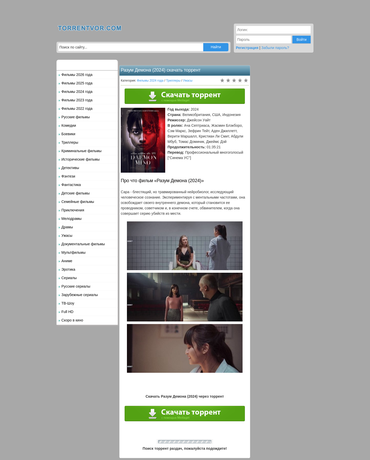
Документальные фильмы (83, 244)
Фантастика (71, 185)
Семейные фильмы (77, 202)
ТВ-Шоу (67, 303)
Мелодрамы (71, 219)
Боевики (68, 134)
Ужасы (66, 235)
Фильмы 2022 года (76, 108)
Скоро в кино (72, 320)
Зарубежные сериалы (79, 295)
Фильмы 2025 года (76, 83)
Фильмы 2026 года (76, 75)
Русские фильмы (75, 117)
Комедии (68, 125)
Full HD (67, 312)
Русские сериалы (75, 286)
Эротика (68, 269)
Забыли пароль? (275, 48)
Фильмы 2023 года (76, 100)
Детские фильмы (75, 193)
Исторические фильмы (80, 159)
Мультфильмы (73, 252)
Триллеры (69, 142)
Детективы (70, 168)
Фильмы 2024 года (76, 92)
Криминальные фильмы (81, 151)
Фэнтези (68, 176)
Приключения (72, 210)
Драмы (67, 227)
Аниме (66, 261)
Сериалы (69, 278)
